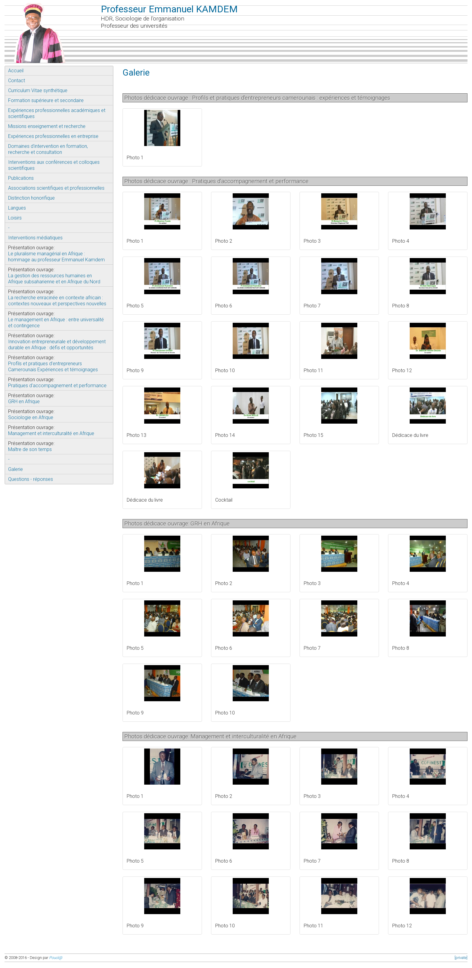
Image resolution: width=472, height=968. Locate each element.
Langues (17, 208)
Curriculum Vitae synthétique (37, 90)
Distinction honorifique (31, 198)
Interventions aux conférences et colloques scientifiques (54, 165)
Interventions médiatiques (35, 238)
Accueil (15, 70)
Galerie (15, 469)
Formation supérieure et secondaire (46, 100)
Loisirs (15, 218)
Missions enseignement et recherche (46, 126)
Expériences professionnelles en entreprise (53, 136)
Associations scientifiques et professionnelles (56, 188)
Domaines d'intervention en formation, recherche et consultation (48, 149)
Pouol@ (55, 957)
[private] (461, 957)
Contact (16, 80)
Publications (21, 178)
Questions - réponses (30, 479)
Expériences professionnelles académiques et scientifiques (56, 113)
